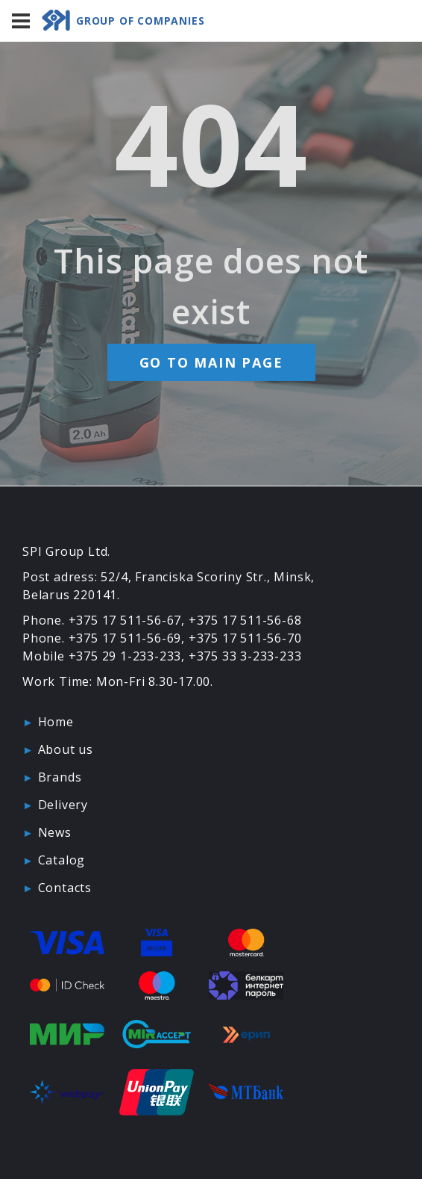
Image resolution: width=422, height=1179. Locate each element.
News (55, 832)
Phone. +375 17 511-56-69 (101, 638)
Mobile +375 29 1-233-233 (101, 656)
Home (56, 722)
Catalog (62, 860)
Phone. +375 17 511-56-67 (101, 620)
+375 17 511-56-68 (245, 620)
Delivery (63, 804)
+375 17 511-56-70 (245, 638)
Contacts (65, 887)
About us (65, 749)
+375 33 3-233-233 (245, 656)
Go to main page (211, 362)
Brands (60, 777)
